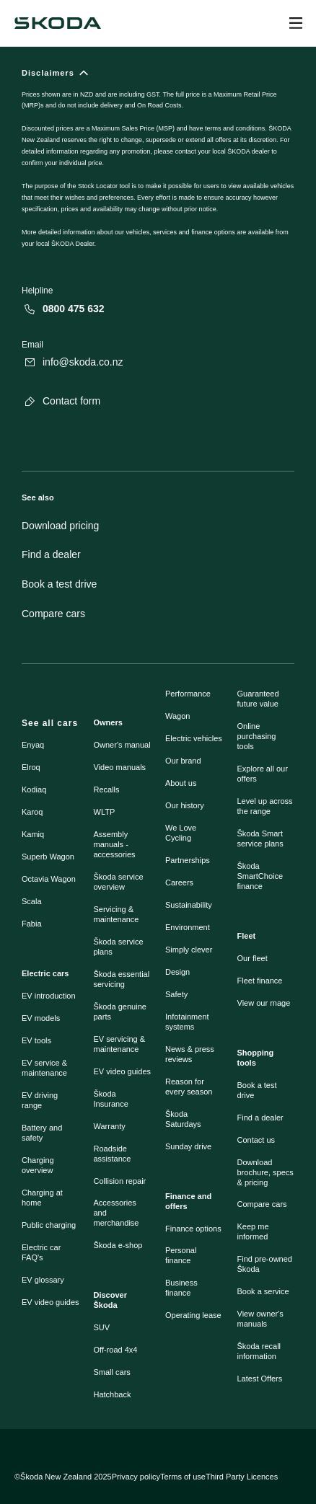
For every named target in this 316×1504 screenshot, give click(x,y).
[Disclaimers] (158, 166)
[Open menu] (295, 23)
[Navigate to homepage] (57, 23)
